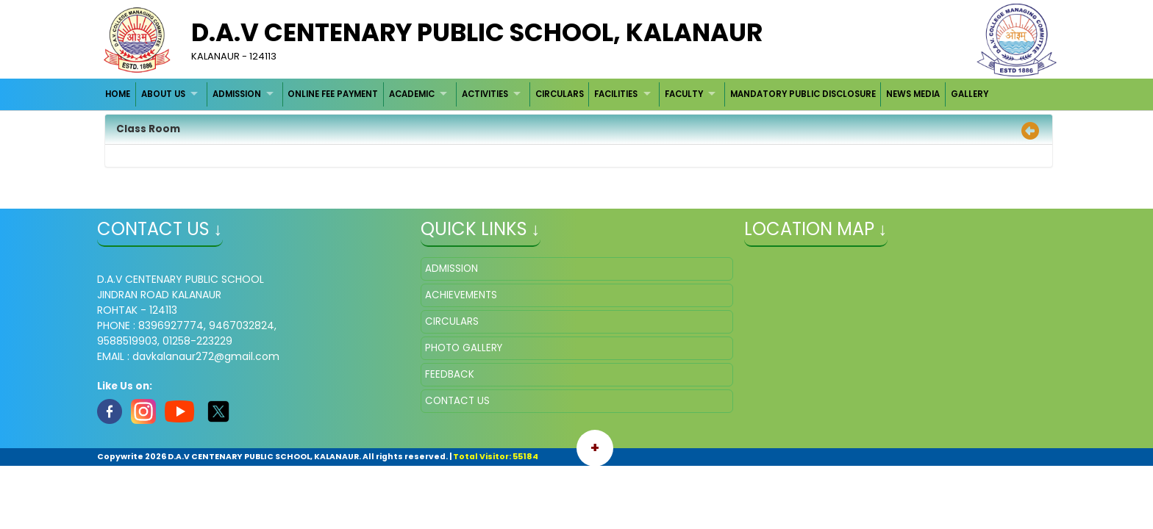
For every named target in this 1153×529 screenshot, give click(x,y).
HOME (117, 94)
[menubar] (547, 94)
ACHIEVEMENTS (461, 295)
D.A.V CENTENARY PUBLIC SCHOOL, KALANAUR (477, 32)
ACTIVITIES (485, 94)
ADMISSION (237, 94)
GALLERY (969, 94)
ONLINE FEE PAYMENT (333, 94)
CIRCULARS (559, 94)
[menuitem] (119, 94)
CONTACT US (457, 401)
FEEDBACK (449, 374)
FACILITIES (616, 94)
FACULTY (684, 94)
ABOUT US (163, 94)
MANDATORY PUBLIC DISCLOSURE (803, 94)
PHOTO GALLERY (463, 348)
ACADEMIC (412, 94)
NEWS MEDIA (913, 94)
